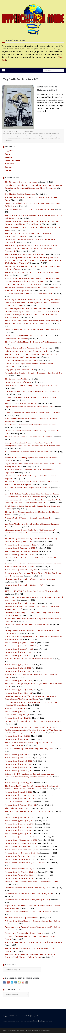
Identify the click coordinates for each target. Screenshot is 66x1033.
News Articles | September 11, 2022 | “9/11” (25, 585)
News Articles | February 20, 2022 (20, 799)
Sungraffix (35, 1016)
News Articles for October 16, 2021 (21, 875)
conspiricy (41, 134)
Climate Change (26, 134)
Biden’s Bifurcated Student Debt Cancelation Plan (27, 625)
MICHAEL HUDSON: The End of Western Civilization (28, 659)
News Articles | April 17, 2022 (18, 758)
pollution (26, 138)
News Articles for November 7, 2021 (21, 856)
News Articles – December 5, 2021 (20, 843)
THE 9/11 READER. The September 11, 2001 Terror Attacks (31, 591)
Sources (8, 170)
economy (15, 136)
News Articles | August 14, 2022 (19, 646)
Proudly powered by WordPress (13, 1030)
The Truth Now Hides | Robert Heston (22, 918)
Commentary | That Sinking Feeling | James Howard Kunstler (33, 721)
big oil (12, 134)
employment (23, 136)
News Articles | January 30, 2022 (20, 821)
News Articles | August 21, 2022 (19, 643)
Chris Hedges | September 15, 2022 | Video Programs (30, 579)
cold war (35, 134)
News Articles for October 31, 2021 (21, 860)
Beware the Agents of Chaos (18, 382)
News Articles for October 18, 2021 (21, 872)
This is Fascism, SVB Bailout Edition (21, 404)
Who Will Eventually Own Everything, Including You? (29, 749)
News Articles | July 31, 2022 (18, 652)
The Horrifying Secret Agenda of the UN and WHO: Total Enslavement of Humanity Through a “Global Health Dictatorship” (31, 248)
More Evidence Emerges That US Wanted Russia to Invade (31, 425)
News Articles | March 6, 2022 (18, 792)
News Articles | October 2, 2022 (19, 555)
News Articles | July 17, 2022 (18, 665)
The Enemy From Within (16, 379)
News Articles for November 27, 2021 (22, 847)
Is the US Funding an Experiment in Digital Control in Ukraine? (33, 413)
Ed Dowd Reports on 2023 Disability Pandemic (26, 309)
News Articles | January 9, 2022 (19, 830)
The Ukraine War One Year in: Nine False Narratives (28, 437)
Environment (32, 136)
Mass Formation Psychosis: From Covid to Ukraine (28, 452)
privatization (33, 138)
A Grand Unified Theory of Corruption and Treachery (29, 518)
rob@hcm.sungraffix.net (29, 1021)
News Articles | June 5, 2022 (18, 712)
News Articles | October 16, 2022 (20, 548)
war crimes (9, 140)
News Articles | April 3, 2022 (18, 764)
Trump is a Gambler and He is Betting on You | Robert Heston (33, 942)
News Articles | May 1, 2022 (17, 739)
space (45, 138)
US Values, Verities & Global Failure (21, 361)
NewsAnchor (36, 1030)
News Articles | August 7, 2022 (19, 649)
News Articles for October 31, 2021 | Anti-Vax (26, 863)
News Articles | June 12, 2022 (18, 693)
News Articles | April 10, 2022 (18, 761)
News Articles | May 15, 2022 (18, 718)
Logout (8, 167)
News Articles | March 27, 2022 (19, 768)
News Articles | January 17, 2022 (20, 827)
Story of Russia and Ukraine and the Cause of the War (29, 209)
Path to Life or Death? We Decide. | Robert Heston (28, 912)
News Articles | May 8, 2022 (17, 736)
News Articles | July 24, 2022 (18, 656)
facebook (47, 136)
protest (40, 138)
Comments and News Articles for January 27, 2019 (27, 900)
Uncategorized (52, 138)
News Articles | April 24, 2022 (18, 755)
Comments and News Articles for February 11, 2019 (28, 894)
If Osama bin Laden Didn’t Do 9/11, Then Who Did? (28, 294)
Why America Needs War (16, 708)
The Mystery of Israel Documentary (21, 182)
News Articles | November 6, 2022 (20, 545)
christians (18, 134)
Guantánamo (55, 136)
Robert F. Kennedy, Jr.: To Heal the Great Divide (26, 351)
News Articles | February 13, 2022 (20, 805)
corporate (49, 134)
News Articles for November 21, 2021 (22, 850)
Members (9, 164)
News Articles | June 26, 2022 (18, 681)
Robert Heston (28, 131)
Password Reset (12, 161)
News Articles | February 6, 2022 (20, 818)
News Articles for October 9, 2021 (20, 879)
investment (9, 138)
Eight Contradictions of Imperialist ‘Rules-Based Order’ (30, 407)
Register (9, 151)
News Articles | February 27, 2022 (20, 795)
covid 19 (8, 136)
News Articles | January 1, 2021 (19, 834)
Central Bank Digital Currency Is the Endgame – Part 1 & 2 (32, 386)
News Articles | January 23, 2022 (20, 824)
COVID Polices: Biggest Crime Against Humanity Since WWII (32, 330)
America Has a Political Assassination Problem (26, 348)
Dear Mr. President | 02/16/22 (18, 802)
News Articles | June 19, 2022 (18, 690)
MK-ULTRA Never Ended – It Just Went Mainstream (27, 488)
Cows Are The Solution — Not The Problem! (25, 336)
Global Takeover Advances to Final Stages (24, 285)
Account (8, 157)
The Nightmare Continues (16, 808)
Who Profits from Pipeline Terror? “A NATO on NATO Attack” (32, 558)
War (59, 138)
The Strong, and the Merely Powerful (21, 551)
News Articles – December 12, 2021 (21, 840)
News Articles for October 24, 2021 (21, 869)
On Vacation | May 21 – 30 (17, 715)
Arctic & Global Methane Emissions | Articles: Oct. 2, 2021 (31, 882)
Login (7, 154)
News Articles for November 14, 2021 (22, 853)
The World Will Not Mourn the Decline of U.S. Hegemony (31, 342)
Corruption (55, 134)
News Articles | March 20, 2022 (19, 771)
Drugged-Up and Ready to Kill (19, 370)
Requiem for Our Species (16, 339)
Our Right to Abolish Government (20, 194)
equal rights (40, 136)
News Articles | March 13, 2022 (19, 783)
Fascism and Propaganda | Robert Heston (24, 933)
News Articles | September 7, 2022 (20, 603)
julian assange (18, 138)
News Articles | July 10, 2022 (18, 668)
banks (7, 134)
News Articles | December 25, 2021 (21, 837)
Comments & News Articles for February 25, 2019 (27, 888)
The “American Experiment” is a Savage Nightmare (28, 812)
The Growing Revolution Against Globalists (24, 254)
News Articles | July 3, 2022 (17, 671)
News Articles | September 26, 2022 (21, 570)
